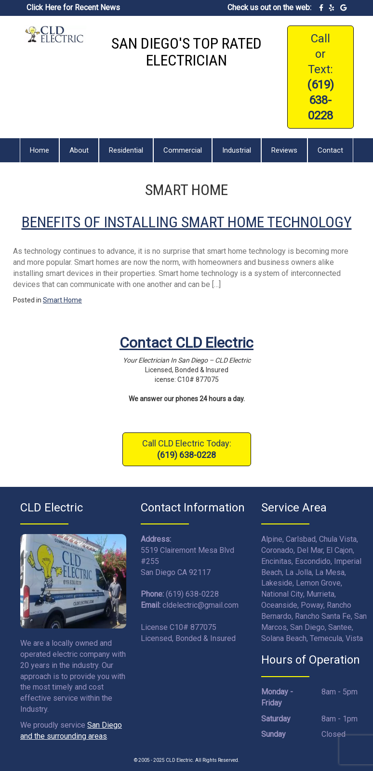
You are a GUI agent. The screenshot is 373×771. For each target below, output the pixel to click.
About (79, 150)
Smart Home (62, 300)
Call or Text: (320, 77)
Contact (330, 150)
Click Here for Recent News (73, 7)
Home (39, 150)
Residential (126, 150)
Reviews (284, 150)
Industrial (236, 150)
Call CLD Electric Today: (186, 449)
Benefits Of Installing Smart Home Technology (187, 222)
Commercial (182, 150)
